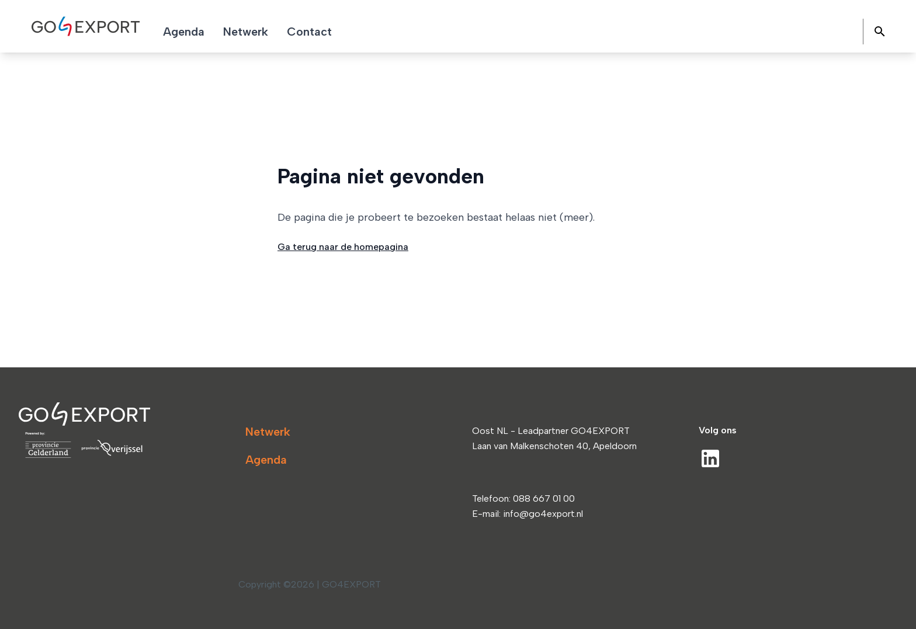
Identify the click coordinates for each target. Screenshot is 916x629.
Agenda (266, 460)
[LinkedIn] (710, 458)
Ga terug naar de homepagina (342, 246)
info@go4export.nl (543, 513)
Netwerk (267, 432)
